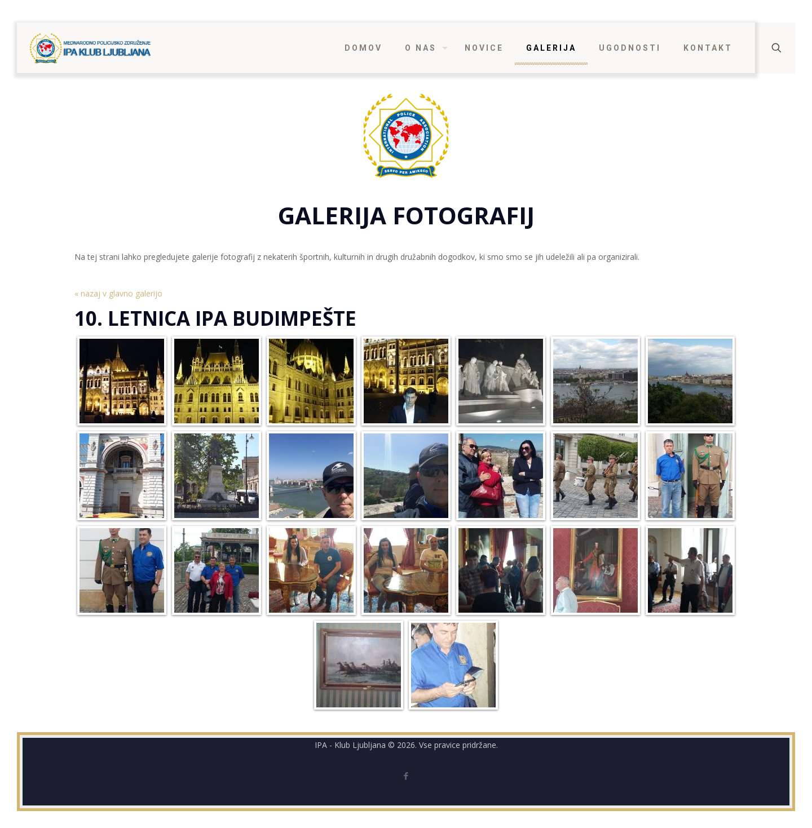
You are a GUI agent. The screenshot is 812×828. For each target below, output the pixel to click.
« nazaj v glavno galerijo (118, 293)
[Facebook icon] (406, 775)
